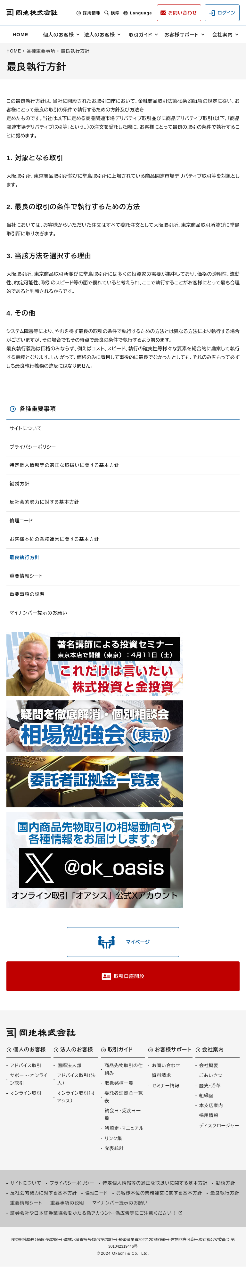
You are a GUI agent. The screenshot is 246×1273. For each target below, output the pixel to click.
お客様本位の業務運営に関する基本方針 (55, 540)
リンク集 (113, 1144)
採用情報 (86, 13)
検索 (110, 13)
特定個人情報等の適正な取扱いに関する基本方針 (66, 466)
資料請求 (161, 1081)
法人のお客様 (99, 34)
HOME (21, 34)
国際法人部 (69, 1071)
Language (136, 13)
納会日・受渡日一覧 (123, 1120)
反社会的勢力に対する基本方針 (45, 503)
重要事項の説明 (27, 596)
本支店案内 (211, 1111)
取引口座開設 (129, 981)
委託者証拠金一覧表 (124, 1103)
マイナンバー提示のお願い (39, 614)
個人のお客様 (58, 34)
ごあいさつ (211, 1081)
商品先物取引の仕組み (123, 1075)
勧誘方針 (20, 484)
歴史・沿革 (210, 1091)
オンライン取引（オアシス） (76, 1103)
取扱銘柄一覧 (119, 1089)
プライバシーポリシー (33, 447)
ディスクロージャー (219, 1131)
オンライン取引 (25, 1099)
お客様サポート (181, 34)
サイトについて (26, 428)
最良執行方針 (25, 558)
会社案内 (222, 34)
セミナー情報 (165, 1091)
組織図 (206, 1101)
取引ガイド (140, 34)
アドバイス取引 (25, 1071)
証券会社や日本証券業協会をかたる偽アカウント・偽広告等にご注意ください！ (93, 1219)
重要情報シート (27, 577)
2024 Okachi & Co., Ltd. (125, 1259)
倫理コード (22, 521)
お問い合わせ (166, 1071)
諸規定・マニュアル (124, 1134)
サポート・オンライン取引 (28, 1085)
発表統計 (114, 1154)
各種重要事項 (38, 409)
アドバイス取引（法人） (76, 1085)
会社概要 (208, 1071)
